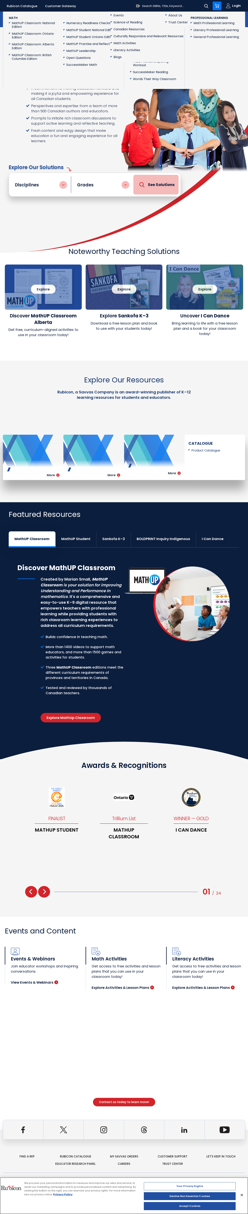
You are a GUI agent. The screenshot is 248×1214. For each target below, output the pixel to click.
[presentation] (31, 892)
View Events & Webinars (34, 982)
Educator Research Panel (75, 1164)
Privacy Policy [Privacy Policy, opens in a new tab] (62, 1194)
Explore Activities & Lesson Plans (123, 987)
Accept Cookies (189, 1206)
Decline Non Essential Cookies (190, 1196)
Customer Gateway (60, 6)
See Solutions (157, 185)
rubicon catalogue (75, 1156)
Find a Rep (27, 1156)
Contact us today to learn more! (124, 1102)
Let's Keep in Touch (220, 1156)
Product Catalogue (205, 450)
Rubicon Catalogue (22, 6)
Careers (124, 1164)
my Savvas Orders (124, 1156)
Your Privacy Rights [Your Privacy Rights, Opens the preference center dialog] (189, 1186)
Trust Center (172, 1164)
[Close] (242, 1195)
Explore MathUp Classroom (71, 717)
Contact (228, 19)
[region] (124, 1195)
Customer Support (172, 1156)
